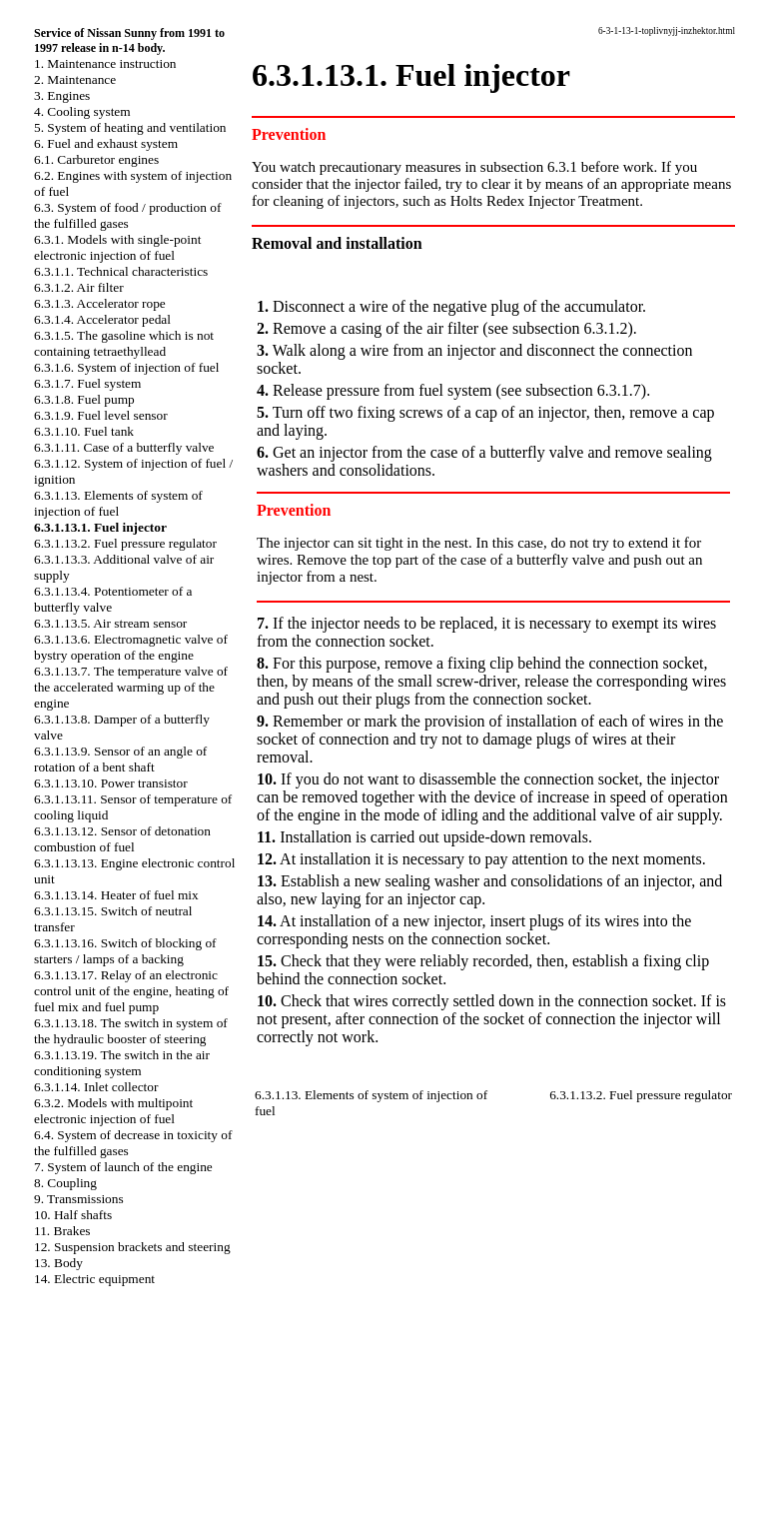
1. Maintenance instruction (105, 63)
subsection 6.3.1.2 (570, 328)
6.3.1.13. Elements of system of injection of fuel (118, 503)
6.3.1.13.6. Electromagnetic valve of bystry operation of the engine (131, 647)
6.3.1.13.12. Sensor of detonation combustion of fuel (122, 838)
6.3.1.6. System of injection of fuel (126, 367)
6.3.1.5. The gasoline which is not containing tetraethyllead (124, 343)
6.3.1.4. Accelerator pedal (102, 319)
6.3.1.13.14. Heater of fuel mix (116, 894)
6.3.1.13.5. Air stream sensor (110, 623)
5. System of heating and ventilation (130, 127)
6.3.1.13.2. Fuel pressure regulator (125, 543)
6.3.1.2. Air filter (79, 287)
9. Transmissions (79, 1198)
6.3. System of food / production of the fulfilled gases (127, 215)
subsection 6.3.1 (528, 167)
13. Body (58, 1262)
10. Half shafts (73, 1214)
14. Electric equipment (94, 1278)
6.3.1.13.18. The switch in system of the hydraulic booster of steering (131, 1030)
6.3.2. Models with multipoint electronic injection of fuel (113, 1110)
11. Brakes (62, 1230)
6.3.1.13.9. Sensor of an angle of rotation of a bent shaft (120, 759)
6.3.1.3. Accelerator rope (100, 303)
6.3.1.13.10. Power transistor (111, 782)
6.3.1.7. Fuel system (87, 383)
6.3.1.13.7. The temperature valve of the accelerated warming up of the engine (131, 687)
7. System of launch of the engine (123, 1166)
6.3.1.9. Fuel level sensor (101, 415)
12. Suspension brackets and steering (132, 1246)
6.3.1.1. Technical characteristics (121, 271)
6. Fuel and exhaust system (106, 143)
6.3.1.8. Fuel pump (84, 399)
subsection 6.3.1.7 (583, 390)
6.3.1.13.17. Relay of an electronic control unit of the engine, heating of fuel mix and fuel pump (131, 990)
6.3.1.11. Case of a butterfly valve (124, 447)
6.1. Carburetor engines (96, 159)
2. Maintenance (75, 79)
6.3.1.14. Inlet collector (96, 1086)
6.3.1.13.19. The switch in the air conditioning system (122, 1062)
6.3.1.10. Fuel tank (84, 431)
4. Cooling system (82, 111)
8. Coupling (65, 1182)
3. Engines (62, 95)
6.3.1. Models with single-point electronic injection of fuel (117, 247)
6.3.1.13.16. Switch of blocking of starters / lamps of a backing (125, 950)
